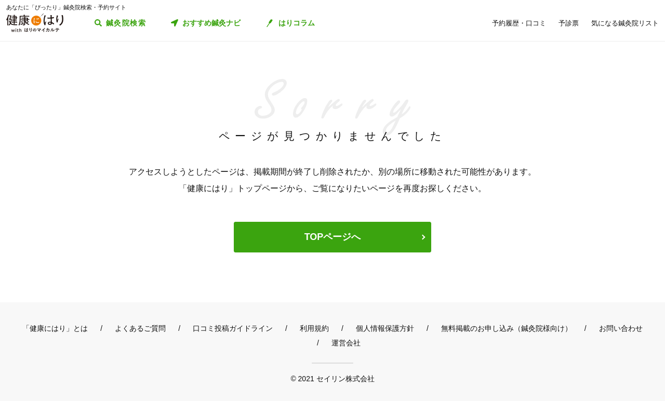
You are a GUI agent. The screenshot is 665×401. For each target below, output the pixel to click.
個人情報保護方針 (385, 328)
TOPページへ (332, 237)
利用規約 (314, 328)
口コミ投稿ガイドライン (233, 328)
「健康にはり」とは (55, 328)
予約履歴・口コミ (519, 23)
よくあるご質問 (140, 328)
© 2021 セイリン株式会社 (332, 378)
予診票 (568, 23)
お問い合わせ (621, 328)
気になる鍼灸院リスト (625, 23)
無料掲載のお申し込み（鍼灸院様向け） (506, 328)
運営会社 (346, 343)
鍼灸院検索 (126, 23)
